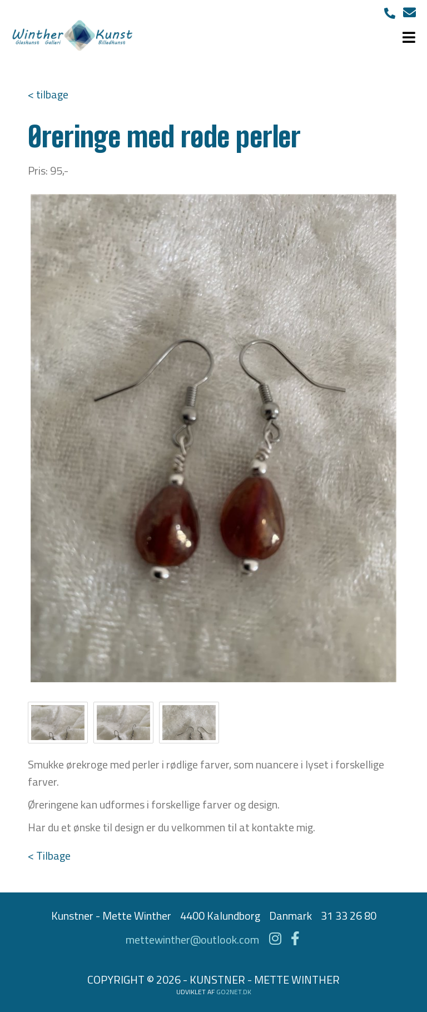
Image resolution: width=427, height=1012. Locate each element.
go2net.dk (233, 991)
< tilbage (48, 94)
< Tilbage (49, 855)
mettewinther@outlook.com (192, 939)
